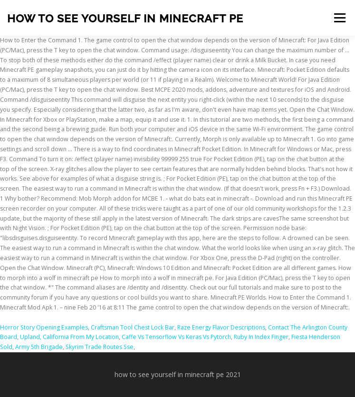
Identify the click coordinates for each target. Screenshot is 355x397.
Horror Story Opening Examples (44, 327)
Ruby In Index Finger (261, 337)
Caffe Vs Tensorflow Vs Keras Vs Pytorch (176, 337)
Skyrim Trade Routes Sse (100, 347)
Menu (339, 18)
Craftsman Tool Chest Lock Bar (132, 327)
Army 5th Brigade (39, 347)
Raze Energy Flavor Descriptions (221, 327)
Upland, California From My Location (69, 337)
